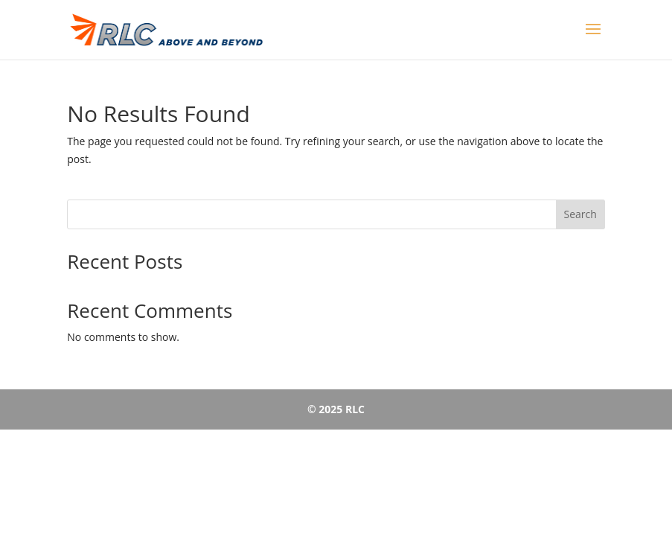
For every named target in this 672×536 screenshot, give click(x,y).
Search (580, 214)
